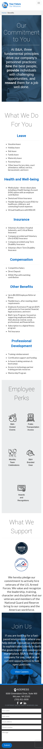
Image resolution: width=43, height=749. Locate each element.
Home (4, 13)
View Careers (22, 671)
